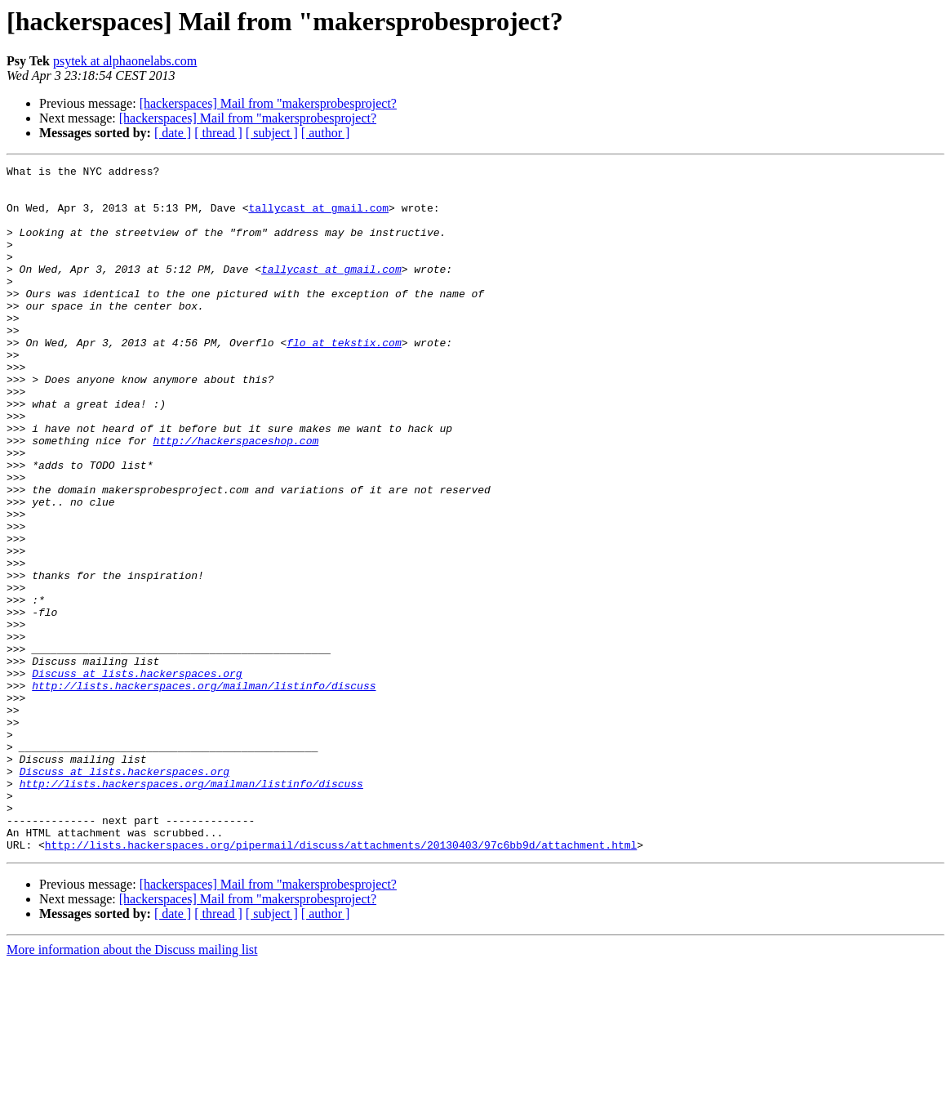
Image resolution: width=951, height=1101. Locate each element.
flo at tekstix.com (344, 379)
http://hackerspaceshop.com (235, 496)
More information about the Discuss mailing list (132, 1087)
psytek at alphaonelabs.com (125, 61)
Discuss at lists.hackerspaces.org (137, 776)
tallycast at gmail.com (318, 217)
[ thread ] (218, 133)
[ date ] (172, 133)
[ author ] (325, 133)
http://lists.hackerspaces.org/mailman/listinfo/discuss (204, 790)
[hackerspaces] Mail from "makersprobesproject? (268, 103)
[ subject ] (272, 133)
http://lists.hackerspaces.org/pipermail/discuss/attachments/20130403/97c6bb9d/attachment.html (341, 981)
